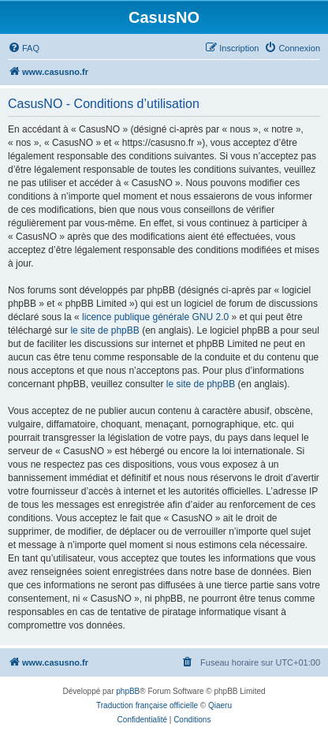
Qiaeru (220, 705)
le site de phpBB (104, 330)
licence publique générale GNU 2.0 (155, 317)
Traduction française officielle (147, 705)
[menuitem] (23, 48)
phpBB (128, 691)
